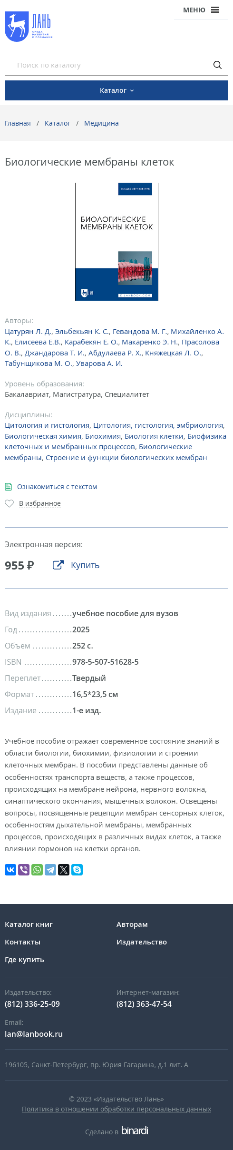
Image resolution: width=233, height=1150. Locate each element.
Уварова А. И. (99, 363)
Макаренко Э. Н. (150, 341)
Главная (18, 123)
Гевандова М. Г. (140, 331)
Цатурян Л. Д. (28, 331)
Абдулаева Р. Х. (115, 352)
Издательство (141, 941)
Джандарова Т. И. (55, 352)
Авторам (132, 924)
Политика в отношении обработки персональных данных (116, 1108)
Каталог (57, 123)
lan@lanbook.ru (34, 1034)
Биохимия (103, 436)
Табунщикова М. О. (38, 363)
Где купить (24, 959)
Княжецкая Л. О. (173, 352)
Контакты (22, 941)
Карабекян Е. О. (91, 341)
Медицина (101, 123)
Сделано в (116, 1131)
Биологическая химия (43, 436)
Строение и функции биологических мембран (126, 457)
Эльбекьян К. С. (82, 331)
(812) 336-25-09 (32, 1004)
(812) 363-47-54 (144, 1004)
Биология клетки (154, 436)
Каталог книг (29, 924)
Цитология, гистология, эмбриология (158, 425)
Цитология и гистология (47, 425)
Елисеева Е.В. (38, 341)
